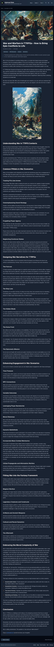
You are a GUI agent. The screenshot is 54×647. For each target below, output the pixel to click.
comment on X (10, 632)
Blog (31, 2)
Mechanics (25, 51)
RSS (48, 644)
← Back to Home (5, 639)
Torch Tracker (43, 644)
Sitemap (51, 644)
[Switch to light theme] (52, 3)
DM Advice (6, 51)
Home (2, 8)
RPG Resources (13, 51)
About (34, 644)
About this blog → (49, 639)
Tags (38, 644)
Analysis (19, 51)
